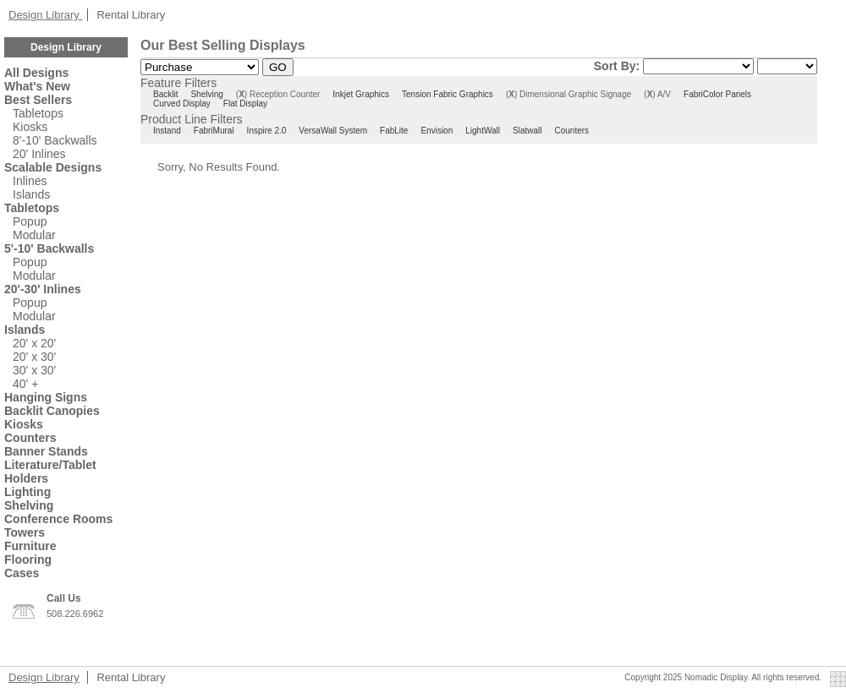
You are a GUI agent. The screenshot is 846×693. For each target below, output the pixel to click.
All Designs (36, 72)
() (241, 94)
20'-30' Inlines (42, 289)
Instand (167, 130)
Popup (30, 221)
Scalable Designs (53, 167)
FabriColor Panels (717, 94)
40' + (25, 383)
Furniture (30, 546)
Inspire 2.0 (267, 130)
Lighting (27, 492)
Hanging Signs (45, 397)
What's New (37, 86)
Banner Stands (46, 451)
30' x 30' (34, 370)
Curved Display (182, 103)
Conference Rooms (58, 519)
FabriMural (214, 130)
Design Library (45, 14)
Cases (21, 573)
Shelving (28, 505)
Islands (31, 194)
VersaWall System (333, 130)
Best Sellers (38, 99)
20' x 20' (34, 343)
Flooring (28, 559)
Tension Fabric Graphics (447, 94)
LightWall (482, 130)
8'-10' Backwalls (55, 140)
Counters (30, 438)
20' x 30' (34, 356)
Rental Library (130, 14)
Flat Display (245, 103)
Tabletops (38, 113)
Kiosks (30, 127)
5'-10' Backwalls (49, 248)
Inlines (30, 181)
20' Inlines (39, 154)
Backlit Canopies (52, 410)
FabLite (394, 130)
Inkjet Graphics (360, 94)
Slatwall (527, 130)
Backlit (165, 94)
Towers (24, 532)
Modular (34, 235)
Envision (436, 130)
